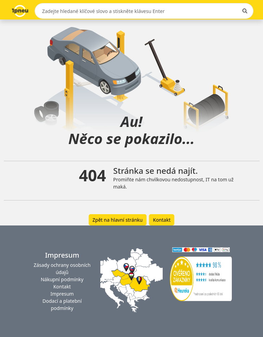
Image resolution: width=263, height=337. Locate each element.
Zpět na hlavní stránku (117, 220)
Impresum (62, 293)
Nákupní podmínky (62, 279)
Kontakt (162, 220)
